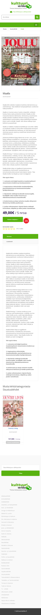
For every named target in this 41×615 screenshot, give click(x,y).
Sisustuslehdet (5, 574)
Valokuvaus (4, 597)
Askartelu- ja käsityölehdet (9, 505)
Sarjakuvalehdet (6, 571)
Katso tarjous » (12, 219)
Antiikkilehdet (5, 502)
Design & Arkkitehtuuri (8, 510)
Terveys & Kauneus (7, 583)
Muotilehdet (4, 542)
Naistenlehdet (5, 548)
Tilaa (20, 473)
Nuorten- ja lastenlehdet (8, 551)
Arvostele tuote (8, 227)
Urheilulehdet (5, 595)
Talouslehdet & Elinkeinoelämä (10, 577)
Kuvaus (9, 236)
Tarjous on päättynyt (13, 443)
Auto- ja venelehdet (7, 508)
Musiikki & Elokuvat (7, 545)
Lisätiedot (9, 241)
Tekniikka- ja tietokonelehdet (10, 580)
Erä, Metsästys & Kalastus (9, 519)
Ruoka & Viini (5, 566)
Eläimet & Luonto (6, 513)
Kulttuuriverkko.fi (21, 611)
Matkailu (3, 537)
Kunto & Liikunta (6, 534)
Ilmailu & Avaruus (6, 525)
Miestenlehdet (5, 539)
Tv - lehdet (4, 589)
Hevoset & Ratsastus (7, 522)
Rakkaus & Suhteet (7, 560)
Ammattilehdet (5, 499)
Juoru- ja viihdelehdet (7, 528)
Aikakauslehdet (5, 496)
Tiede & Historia (6, 586)
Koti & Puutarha (6, 531)
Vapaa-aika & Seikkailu (8, 600)
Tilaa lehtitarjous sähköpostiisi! (22, 12)
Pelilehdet (4, 554)
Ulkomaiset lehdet (7, 592)
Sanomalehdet (5, 568)
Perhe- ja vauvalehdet (7, 557)
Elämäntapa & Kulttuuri (8, 516)
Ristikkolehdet (5, 563)
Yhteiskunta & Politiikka (8, 603)
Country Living (13, 429)
